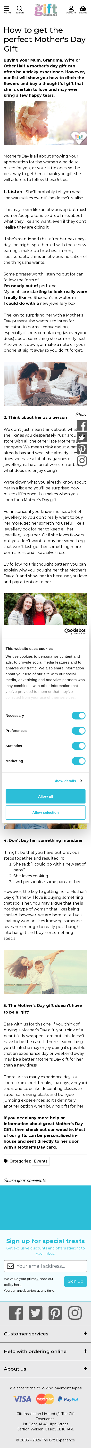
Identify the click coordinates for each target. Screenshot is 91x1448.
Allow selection (45, 812)
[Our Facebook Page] (18, 1313)
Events (40, 1161)
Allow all (45, 796)
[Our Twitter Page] (38, 1313)
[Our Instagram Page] (75, 1313)
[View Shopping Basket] (83, 9)
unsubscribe (26, 1290)
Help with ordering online (45, 1351)
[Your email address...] (52, 1266)
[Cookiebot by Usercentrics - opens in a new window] (64, 631)
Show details (65, 781)
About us (45, 1369)
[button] (19, 10)
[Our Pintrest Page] (57, 1313)
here (18, 1285)
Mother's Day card (37, 1147)
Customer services (45, 1334)
